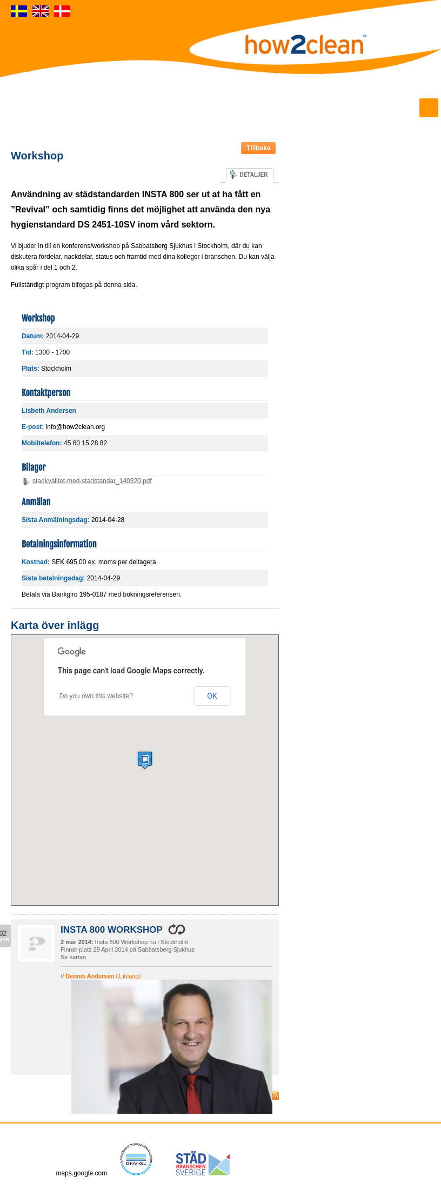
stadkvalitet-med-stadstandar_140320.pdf (92, 481)
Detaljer (253, 175)
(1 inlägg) (103, 976)
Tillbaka (258, 148)
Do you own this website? (96, 696)
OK (212, 696)
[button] (144, 760)
